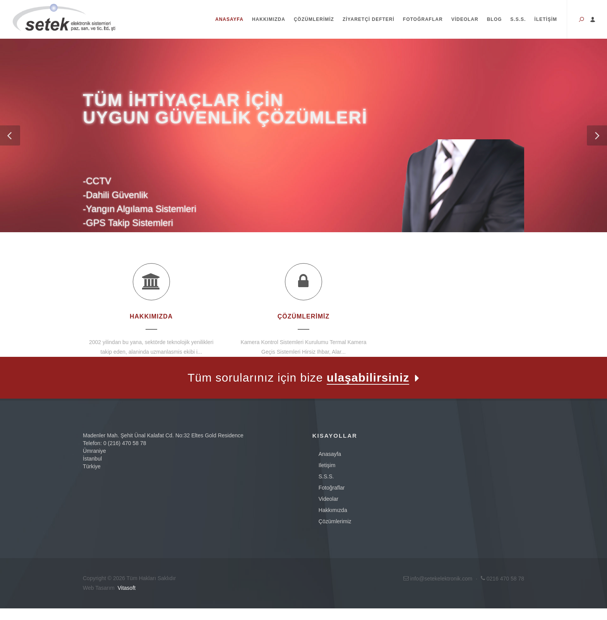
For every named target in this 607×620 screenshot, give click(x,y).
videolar (328, 499)
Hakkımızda (268, 19)
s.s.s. (326, 476)
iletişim (327, 465)
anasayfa (330, 454)
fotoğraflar (332, 488)
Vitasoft (126, 588)
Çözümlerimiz (314, 19)
